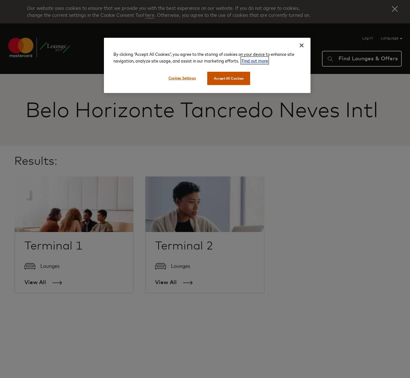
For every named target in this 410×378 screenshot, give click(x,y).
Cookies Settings (182, 78)
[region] (207, 65)
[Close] (302, 45)
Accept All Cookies (228, 78)
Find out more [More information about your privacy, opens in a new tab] (255, 60)
